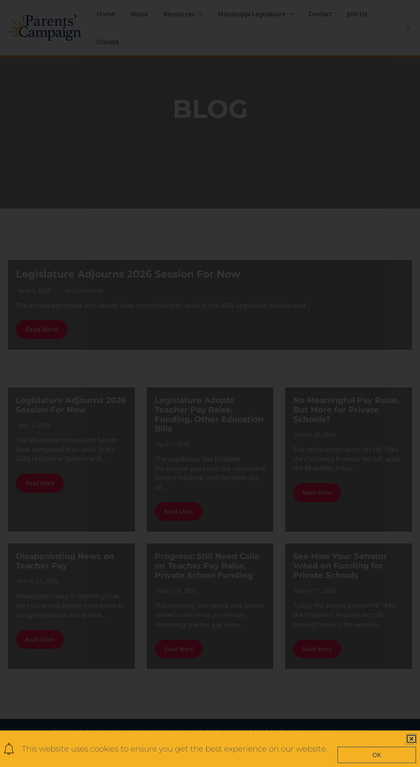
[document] (210, 383)
